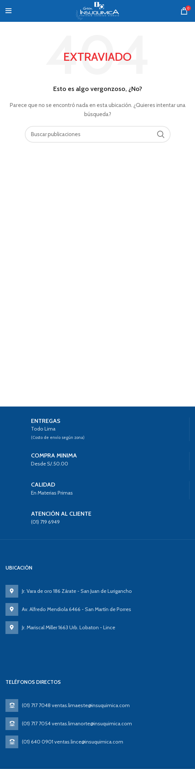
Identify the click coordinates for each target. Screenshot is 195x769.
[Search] (98, 134)
